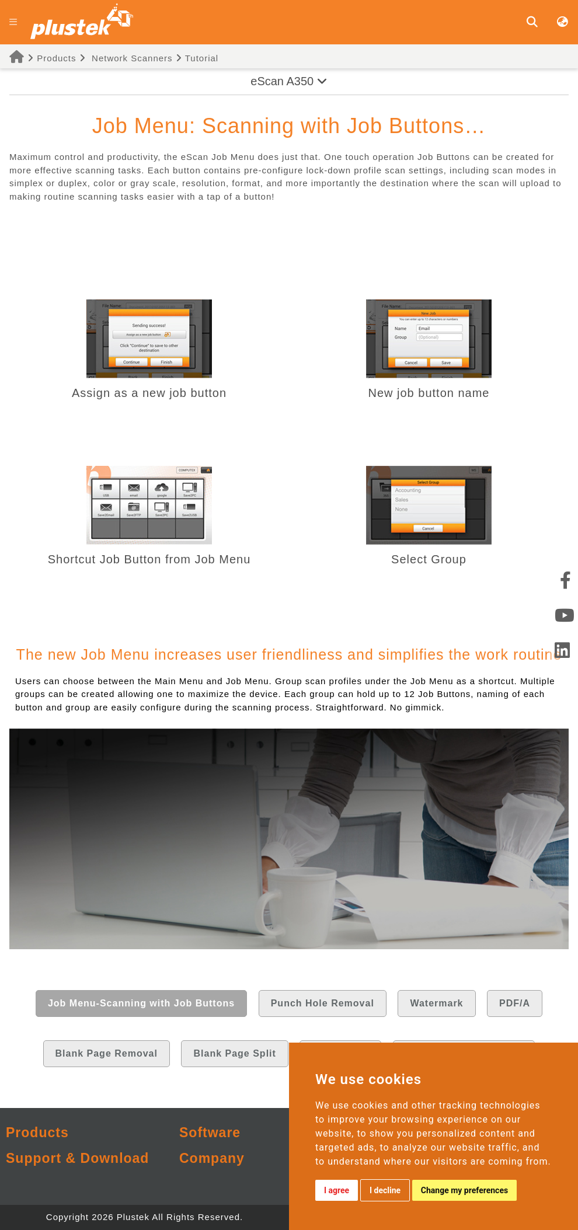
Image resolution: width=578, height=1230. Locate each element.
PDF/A (514, 1003)
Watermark (436, 1003)
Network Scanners (132, 58)
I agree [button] (336, 1190)
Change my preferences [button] (464, 1190)
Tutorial (197, 58)
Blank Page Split (234, 1053)
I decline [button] (385, 1190)
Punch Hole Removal (322, 1003)
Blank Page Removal (106, 1053)
